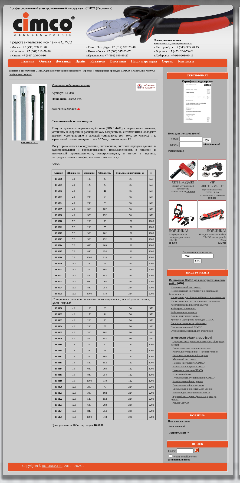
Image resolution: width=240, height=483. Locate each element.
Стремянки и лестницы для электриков (192, 330)
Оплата (45, 61)
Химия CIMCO (181, 402)
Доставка (63, 61)
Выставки (118, 61)
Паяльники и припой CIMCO (186, 327)
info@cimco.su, (162, 43)
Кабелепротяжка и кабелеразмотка (189, 304)
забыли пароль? (211, 144)
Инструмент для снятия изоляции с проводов (195, 301)
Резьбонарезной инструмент (188, 381)
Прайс (80, 61)
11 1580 (173, 242)
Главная (27, 61)
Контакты (186, 61)
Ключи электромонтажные (185, 315)
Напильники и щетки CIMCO (189, 366)
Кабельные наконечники (184, 312)
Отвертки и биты (182, 373)
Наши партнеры (144, 61)
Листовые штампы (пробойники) (189, 323)
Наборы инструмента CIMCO (189, 362)
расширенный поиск (179, 459)
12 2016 (222, 242)
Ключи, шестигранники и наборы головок (195, 351)
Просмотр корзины (179, 421)
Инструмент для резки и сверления (191, 347)
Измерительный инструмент (186, 287)
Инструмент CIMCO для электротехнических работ (51, 70)
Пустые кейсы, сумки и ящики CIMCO (194, 377)
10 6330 (212, 197)
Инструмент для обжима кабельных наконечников (198, 297)
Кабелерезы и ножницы (183, 308)
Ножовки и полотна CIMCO (188, 370)
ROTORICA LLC (52, 466)
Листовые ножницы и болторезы (190, 355)
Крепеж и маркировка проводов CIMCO (106, 70)
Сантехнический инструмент (188, 385)
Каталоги (97, 61)
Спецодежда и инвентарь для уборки (193, 388)
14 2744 (190, 191)
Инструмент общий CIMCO (187, 337)
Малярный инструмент (185, 359)
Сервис (167, 61)
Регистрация (176, 150)
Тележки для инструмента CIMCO (191, 392)
